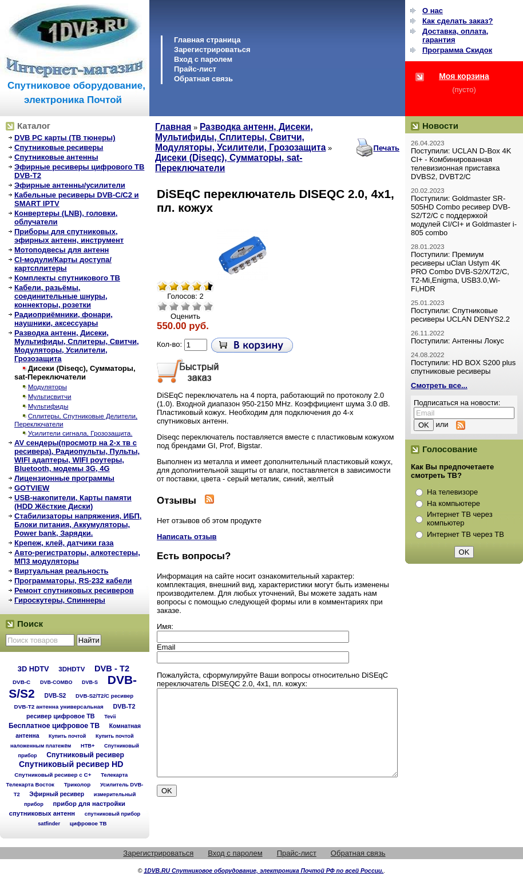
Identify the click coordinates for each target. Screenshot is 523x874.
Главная (173, 127)
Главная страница (207, 39)
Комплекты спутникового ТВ (67, 278)
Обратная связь (203, 78)
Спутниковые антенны (56, 157)
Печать (386, 148)
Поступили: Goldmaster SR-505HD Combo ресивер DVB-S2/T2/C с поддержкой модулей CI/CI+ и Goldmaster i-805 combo (464, 215)
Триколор (77, 784)
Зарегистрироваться (212, 49)
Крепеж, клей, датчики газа (63, 543)
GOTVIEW (31, 488)
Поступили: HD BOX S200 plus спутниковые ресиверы (463, 366)
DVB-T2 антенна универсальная (59, 706)
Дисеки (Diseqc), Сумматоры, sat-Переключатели (75, 372)
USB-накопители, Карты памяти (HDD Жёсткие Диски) (73, 502)
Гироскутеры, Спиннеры (59, 600)
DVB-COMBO (56, 682)
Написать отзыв (187, 536)
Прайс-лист (195, 69)
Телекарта (114, 775)
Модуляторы (47, 386)
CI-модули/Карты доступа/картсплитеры (63, 263)
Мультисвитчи (50, 396)
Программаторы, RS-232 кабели (73, 580)
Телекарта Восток (30, 784)
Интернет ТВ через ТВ (465, 534)
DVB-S (90, 682)
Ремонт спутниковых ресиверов (74, 590)
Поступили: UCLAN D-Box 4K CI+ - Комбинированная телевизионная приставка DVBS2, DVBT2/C (461, 164)
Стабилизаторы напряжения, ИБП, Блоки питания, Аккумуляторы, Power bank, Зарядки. (77, 524)
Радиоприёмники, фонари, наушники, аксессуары (63, 318)
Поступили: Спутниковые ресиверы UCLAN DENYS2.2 (460, 314)
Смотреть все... (439, 385)
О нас (432, 10)
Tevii (110, 716)
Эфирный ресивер (56, 794)
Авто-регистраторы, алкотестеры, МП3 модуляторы (77, 556)
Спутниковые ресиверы (58, 147)
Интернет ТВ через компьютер (460, 518)
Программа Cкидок (457, 50)
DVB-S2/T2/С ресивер (104, 696)
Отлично (208, 306)
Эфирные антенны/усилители (69, 185)
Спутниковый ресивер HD (71, 764)
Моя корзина (464, 76)
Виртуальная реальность (61, 571)
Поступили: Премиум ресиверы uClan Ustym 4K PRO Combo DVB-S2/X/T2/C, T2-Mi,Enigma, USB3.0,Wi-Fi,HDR (460, 271)
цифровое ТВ (88, 823)
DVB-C (21, 682)
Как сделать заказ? (457, 21)
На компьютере (453, 503)
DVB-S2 (55, 696)
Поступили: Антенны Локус (457, 341)
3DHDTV (71, 669)
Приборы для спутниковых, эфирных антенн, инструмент (69, 235)
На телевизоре (452, 492)
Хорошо (197, 306)
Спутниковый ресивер (85, 755)
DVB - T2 (111, 668)
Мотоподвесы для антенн (61, 250)
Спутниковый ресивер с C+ (52, 775)
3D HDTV (33, 669)
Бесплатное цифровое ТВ (54, 726)
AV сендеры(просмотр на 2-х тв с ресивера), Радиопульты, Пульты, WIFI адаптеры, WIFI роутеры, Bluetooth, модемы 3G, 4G (77, 455)
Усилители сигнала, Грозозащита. (80, 433)
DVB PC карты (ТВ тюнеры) (65, 137)
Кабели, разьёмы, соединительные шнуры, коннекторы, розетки (61, 296)
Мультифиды (48, 406)
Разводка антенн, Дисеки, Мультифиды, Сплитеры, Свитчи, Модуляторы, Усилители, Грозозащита (76, 346)
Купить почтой (67, 736)
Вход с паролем (203, 59)
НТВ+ (87, 746)
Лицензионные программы (64, 478)
